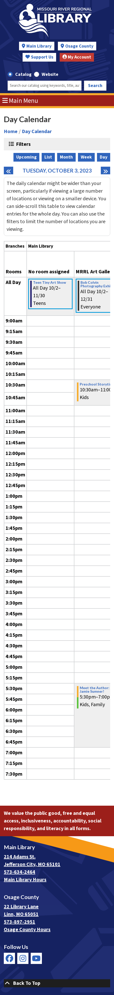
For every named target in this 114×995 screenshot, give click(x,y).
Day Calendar (37, 131)
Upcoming (26, 157)
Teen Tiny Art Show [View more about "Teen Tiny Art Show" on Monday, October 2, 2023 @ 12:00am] (49, 282)
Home (11, 131)
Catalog (23, 74)
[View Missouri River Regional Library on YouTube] (36, 958)
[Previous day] (8, 170)
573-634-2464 (19, 872)
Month (66, 157)
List (48, 157)
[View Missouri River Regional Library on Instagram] (22, 958)
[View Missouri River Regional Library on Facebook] (9, 958)
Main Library (39, 46)
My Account (76, 57)
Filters (23, 144)
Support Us (39, 57)
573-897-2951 (19, 922)
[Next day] (105, 170)
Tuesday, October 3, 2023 (57, 170)
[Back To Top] (57, 983)
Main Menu (20, 100)
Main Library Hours (25, 879)
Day (103, 157)
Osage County (79, 46)
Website (50, 74)
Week (86, 157)
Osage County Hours (27, 929)
